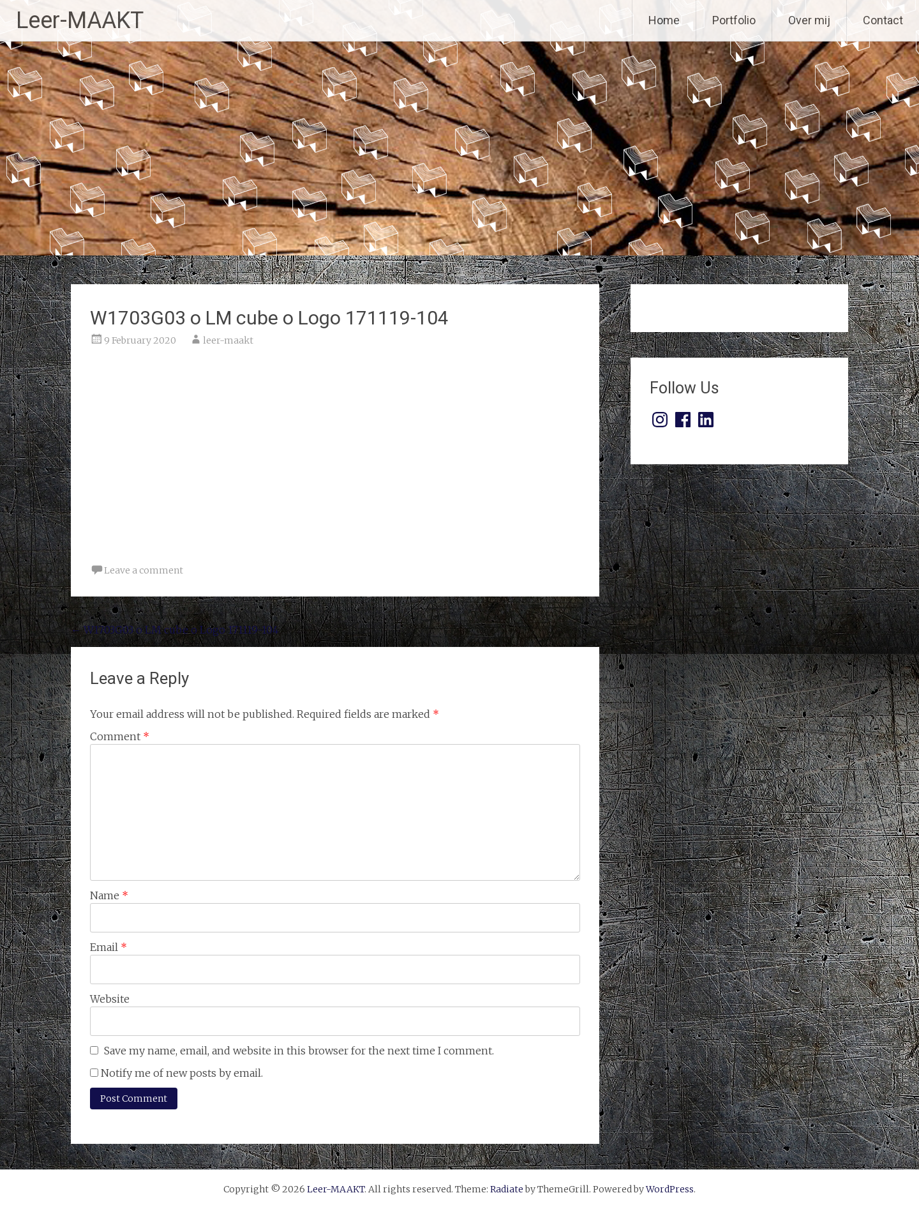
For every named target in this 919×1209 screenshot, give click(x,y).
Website (110, 998)
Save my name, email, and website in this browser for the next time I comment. (299, 1050)
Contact (883, 20)
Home (664, 20)
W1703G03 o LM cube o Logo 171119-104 (175, 629)
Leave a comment (143, 570)
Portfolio (734, 20)
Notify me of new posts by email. (182, 1073)
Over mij (809, 20)
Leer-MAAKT (80, 20)
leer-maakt (228, 340)
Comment (119, 736)
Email (108, 947)
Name (109, 895)
